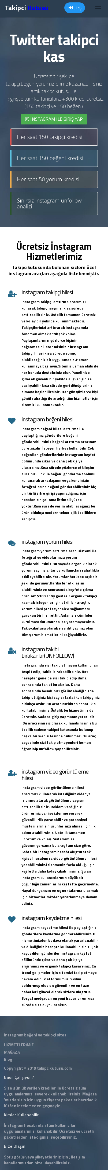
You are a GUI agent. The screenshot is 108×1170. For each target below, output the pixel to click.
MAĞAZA (12, 1052)
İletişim (78, 1157)
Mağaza (89, 1094)
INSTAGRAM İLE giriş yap (54, 119)
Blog (8, 1059)
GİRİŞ (75, 8)
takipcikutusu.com (54, 1068)
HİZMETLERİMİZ (19, 1045)
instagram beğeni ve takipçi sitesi (36, 1035)
